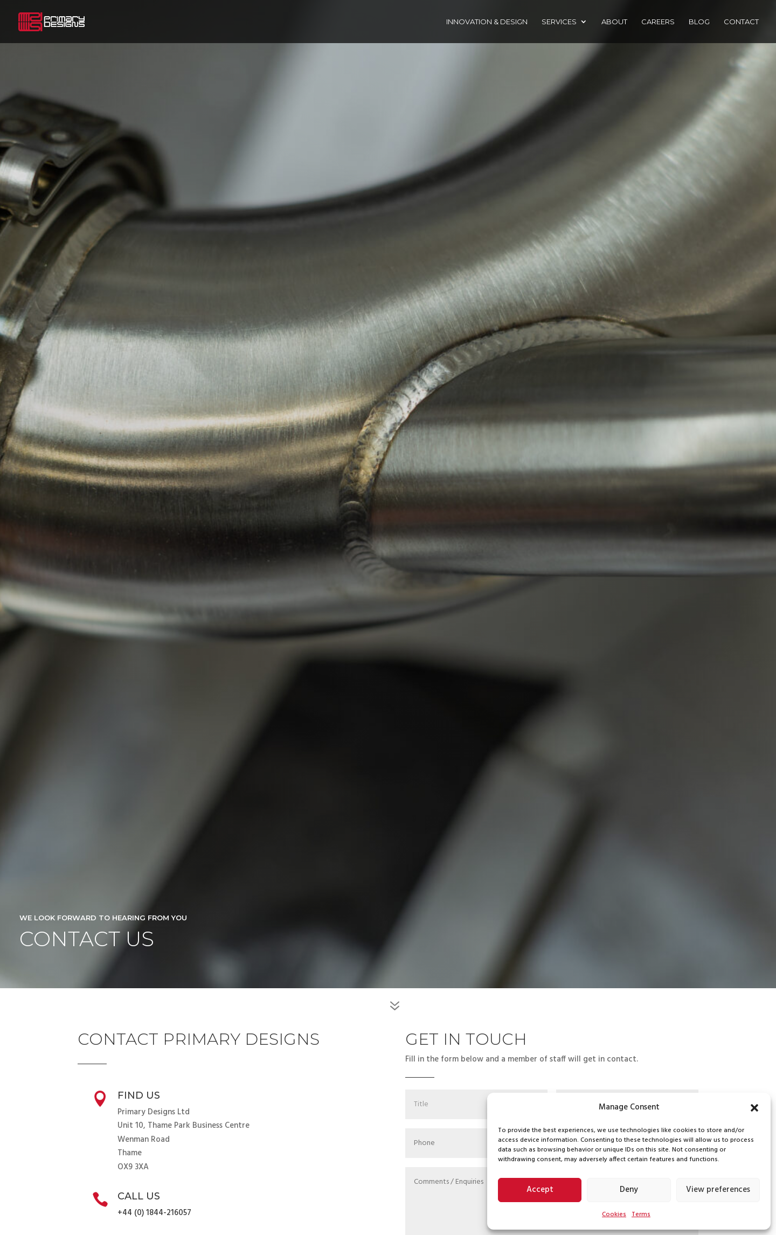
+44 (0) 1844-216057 (154, 1212)
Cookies (614, 1214)
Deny (629, 1189)
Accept (539, 1189)
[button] (754, 1107)
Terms (641, 1214)
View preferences (718, 1189)
